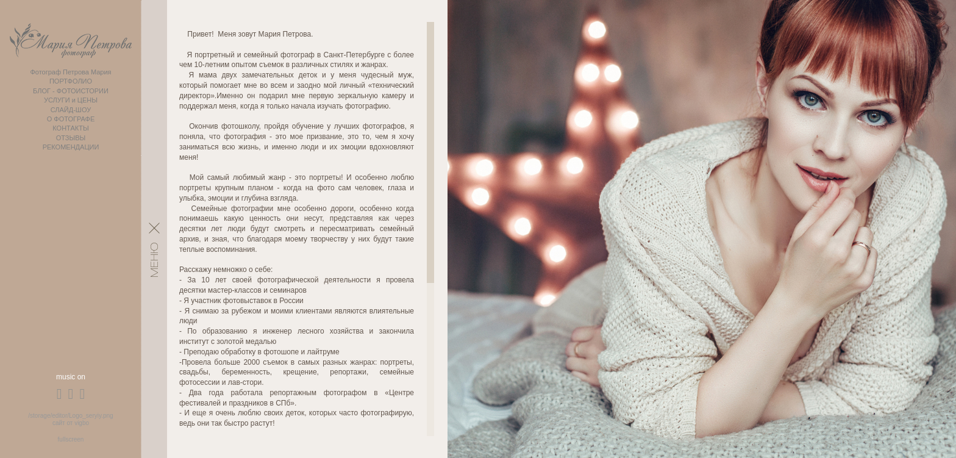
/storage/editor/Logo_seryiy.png (70, 415)
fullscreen (71, 439)
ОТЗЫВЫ (71, 137)
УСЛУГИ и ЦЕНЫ (71, 100)
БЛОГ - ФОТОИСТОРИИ (71, 91)
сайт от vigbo (70, 423)
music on (70, 377)
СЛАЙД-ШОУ (71, 109)
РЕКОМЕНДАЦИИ (71, 147)
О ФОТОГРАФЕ (71, 119)
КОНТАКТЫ (70, 128)
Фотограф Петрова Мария (70, 72)
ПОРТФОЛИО (70, 81)
